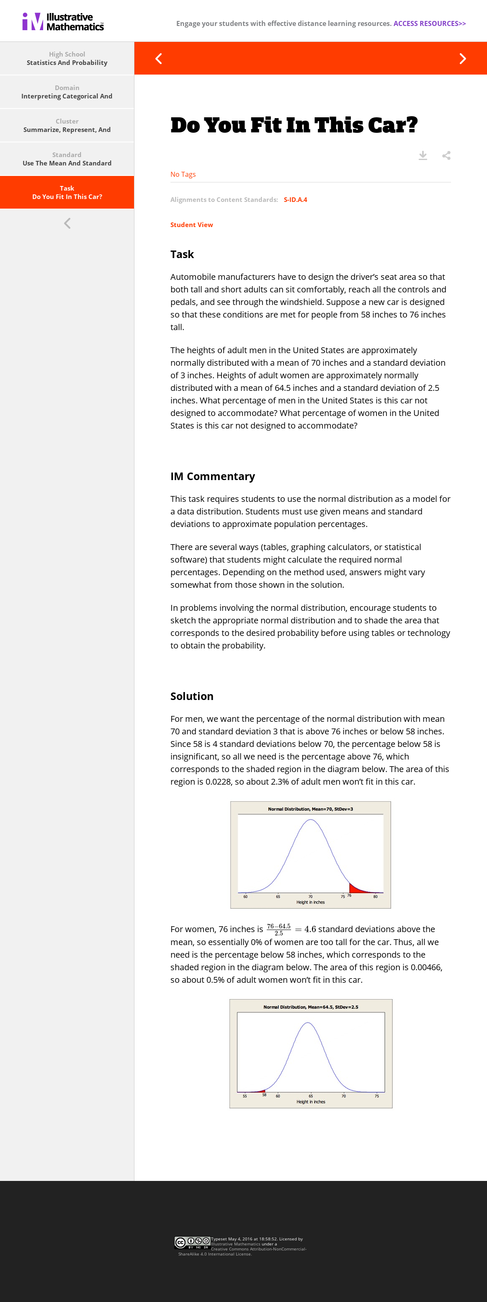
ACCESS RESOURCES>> (430, 23)
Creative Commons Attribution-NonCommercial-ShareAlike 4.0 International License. (242, 1251)
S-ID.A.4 (295, 199)
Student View (191, 224)
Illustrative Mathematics (235, 1244)
